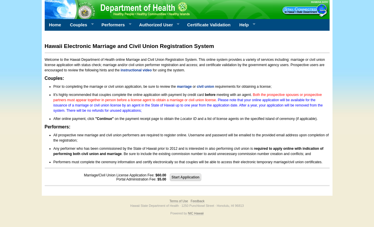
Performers (114, 24)
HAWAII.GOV (319, 2)
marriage (184, 87)
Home (55, 24)
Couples (79, 24)
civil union (205, 87)
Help (245, 24)
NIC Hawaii (196, 213)
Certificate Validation (209, 24)
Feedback (198, 201)
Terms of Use (178, 201)
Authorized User (157, 24)
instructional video (136, 70)
